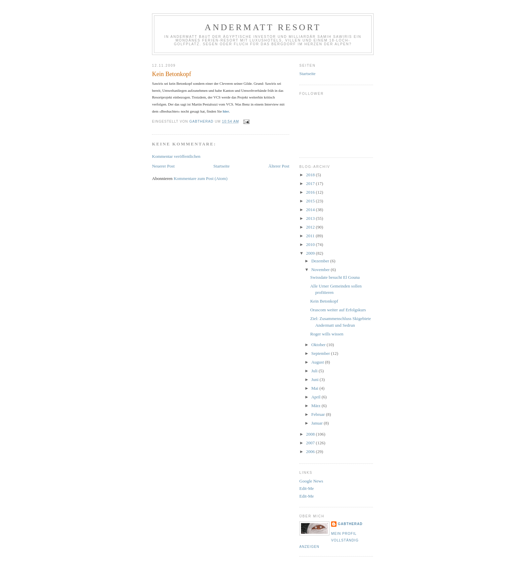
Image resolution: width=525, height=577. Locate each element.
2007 (311, 442)
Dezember (320, 260)
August (318, 362)
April (316, 396)
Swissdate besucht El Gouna (335, 277)
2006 (311, 451)
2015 (311, 200)
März (316, 405)
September (321, 353)
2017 (311, 183)
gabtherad (350, 524)
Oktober (319, 344)
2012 (311, 227)
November (321, 269)
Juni (315, 379)
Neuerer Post (163, 166)
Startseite (221, 166)
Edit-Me (306, 488)
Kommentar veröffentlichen (176, 156)
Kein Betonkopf (324, 301)
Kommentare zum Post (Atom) (201, 178)
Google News (311, 481)
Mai (315, 388)
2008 (311, 434)
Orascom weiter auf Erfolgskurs (338, 309)
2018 (311, 174)
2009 (311, 253)
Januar (317, 423)
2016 (311, 192)
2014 (311, 209)
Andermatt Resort (263, 27)
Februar (318, 414)
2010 (311, 244)
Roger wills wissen (326, 333)
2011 (311, 235)
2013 (311, 218)
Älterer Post (279, 166)
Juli (315, 370)
